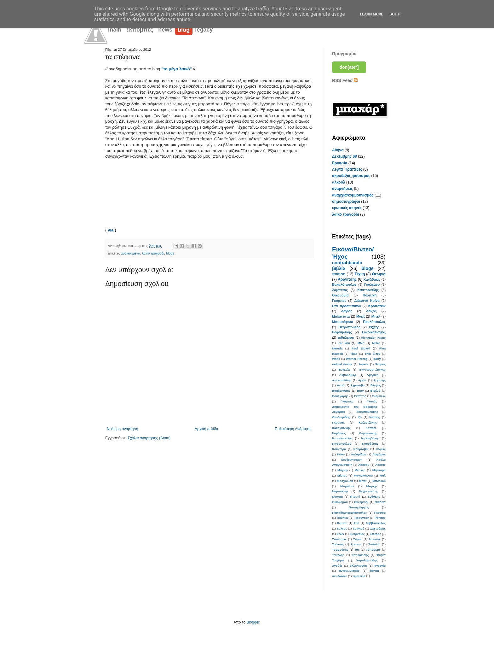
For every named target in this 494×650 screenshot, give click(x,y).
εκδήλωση (345, 337)
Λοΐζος (371, 311)
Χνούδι (337, 565)
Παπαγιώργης (359, 507)
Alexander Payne (373, 337)
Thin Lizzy (372, 353)
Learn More (371, 14)
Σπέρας (375, 534)
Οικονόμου (340, 502)
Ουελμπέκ (361, 502)
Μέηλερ (360, 470)
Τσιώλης (338, 555)
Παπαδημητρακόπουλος (349, 512)
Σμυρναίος (357, 534)
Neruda (337, 348)
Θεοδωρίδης (341, 417)
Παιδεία (380, 502)
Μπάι (363, 481)
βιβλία (338, 268)
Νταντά (355, 496)
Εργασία (339, 163)
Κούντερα (339, 449)
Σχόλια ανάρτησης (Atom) (149, 438)
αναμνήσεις (342, 188)
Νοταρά (337, 496)
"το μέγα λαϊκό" (176, 69)
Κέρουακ (338, 422)
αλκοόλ (338, 182)
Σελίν (340, 534)
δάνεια (374, 570)
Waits (336, 358)
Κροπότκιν (377, 306)
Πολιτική (369, 295)
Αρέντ (362, 380)
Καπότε (370, 428)
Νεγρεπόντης (368, 491)
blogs (170, 253)
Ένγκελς (344, 369)
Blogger (252, 622)
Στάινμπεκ (339, 539)
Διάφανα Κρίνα (366, 300)
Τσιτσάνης (373, 549)
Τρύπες (356, 544)
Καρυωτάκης (368, 433)
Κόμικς (381, 449)
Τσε (356, 549)
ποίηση (338, 274)
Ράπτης (380, 517)
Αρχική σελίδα (206, 429)
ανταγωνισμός (349, 570)
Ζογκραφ (338, 411)
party (377, 358)
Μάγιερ (342, 470)
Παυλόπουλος (374, 322)
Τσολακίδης (360, 555)
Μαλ (383, 475)
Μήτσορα (379, 470)
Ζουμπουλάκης (367, 411)
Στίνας (357, 539)
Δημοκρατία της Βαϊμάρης (354, 406)
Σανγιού (358, 528)
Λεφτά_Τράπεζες (347, 169)
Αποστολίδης (341, 380)
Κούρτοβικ (361, 449)
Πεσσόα (380, 512)
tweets (364, 364)
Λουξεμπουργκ (351, 459)
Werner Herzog (357, 358)
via (111, 230)
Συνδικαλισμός (374, 332)
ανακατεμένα (130, 253)
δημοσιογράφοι (346, 201)
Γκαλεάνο (372, 284)
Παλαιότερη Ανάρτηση (293, 429)
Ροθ (356, 523)
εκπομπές (139, 29)
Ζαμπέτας (340, 290)
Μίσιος (342, 475)
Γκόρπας (339, 300)
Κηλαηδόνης (370, 438)
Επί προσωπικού (346, 306)
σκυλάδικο (339, 576)
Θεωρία (379, 274)
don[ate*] (349, 67)
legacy (204, 29)
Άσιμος (380, 364)
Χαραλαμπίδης (367, 560)
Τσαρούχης (340, 549)
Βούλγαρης (340, 396)
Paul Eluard (361, 348)
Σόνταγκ (375, 539)
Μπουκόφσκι (342, 322)
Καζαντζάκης (368, 422)
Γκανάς (372, 401)
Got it (395, 14)
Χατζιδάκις (372, 279)
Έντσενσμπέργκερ (372, 369)
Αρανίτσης (347, 279)
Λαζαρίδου (358, 454)
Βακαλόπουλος (344, 284)
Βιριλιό (375, 390)
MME (361, 343)
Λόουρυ (363, 464)
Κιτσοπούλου (341, 443)
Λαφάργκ (379, 454)
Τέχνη (359, 274)
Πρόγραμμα (344, 53)
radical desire (342, 364)
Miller (376, 343)
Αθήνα (338, 150)
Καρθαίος (339, 433)
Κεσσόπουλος (342, 438)
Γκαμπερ (347, 401)
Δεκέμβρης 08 (344, 156)
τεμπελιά (359, 576)
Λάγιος (346, 311)
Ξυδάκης (374, 496)
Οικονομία (340, 295)
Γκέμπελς (379, 396)
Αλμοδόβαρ (347, 375)
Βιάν (360, 390)
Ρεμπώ (342, 523)
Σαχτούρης (378, 528)
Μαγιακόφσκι (363, 475)
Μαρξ (360, 316)
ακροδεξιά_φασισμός (351, 175)
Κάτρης (374, 417)
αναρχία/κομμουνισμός (353, 195)
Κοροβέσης (370, 443)
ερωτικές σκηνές (347, 208)
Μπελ (375, 316)
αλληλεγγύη (358, 565)
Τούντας (338, 544)
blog (184, 30)
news (165, 29)
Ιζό (359, 417)
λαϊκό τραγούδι (153, 253)
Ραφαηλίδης (342, 332)
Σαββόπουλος (375, 523)
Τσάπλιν (374, 544)
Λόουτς (380, 464)
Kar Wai (344, 343)
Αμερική (372, 375)
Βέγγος (375, 385)
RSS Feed (345, 80)
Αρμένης (379, 380)
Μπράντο (346, 486)
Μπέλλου (379, 481)
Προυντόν (361, 517)
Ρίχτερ (374, 327)
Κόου (341, 454)
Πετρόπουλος (349, 327)
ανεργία (380, 565)
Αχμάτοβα (357, 385)
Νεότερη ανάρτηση (122, 429)
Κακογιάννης (341, 428)
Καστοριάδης (368, 290)
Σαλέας (342, 528)
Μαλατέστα (341, 316)
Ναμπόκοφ (340, 491)
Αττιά (340, 385)
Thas (353, 353)
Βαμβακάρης (341, 390)
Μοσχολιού (345, 481)
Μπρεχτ (371, 486)
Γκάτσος (360, 396)
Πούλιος (342, 517)
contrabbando (347, 262)
